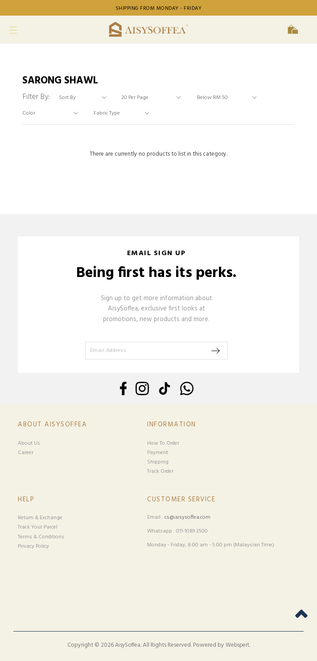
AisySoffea (127, 645)
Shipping (158, 462)
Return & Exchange (40, 517)
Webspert (237, 645)
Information (171, 425)
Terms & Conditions (41, 537)
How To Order (163, 443)
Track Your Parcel (38, 527)
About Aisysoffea (52, 425)
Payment (157, 452)
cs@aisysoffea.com (187, 517)
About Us (29, 443)
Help (26, 500)
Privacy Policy (33, 546)
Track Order (160, 471)
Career (25, 452)
